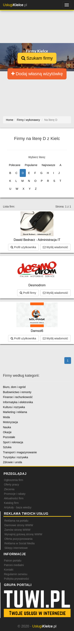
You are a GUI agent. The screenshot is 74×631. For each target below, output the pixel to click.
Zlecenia (9, 489)
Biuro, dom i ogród (14, 387)
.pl (15, 5)
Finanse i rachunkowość (18, 397)
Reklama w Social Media (19, 543)
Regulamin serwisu (15, 574)
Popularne (31, 165)
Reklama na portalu (16, 520)
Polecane (14, 165)
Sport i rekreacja (13, 442)
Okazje (7, 432)
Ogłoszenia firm (13, 480)
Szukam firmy (37, 58)
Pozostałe (9, 437)
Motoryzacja (10, 422)
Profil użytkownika (23, 247)
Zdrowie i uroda (12, 462)
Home (9, 119)
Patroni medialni (14, 565)
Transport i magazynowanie (20, 452)
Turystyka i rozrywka (15, 457)
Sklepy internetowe (16, 547)
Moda (6, 417)
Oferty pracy (11, 484)
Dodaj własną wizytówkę (37, 73)
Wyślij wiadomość (55, 247)
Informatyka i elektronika (18, 402)
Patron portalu (12, 560)
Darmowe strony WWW (18, 525)
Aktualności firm (13, 498)
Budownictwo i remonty (17, 392)
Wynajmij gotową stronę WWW (23, 534)
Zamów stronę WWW (17, 529)
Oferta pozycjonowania (18, 538)
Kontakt (8, 569)
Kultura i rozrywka (14, 407)
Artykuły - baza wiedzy (17, 507)
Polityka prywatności (16, 578)
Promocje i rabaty (14, 493)
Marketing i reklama (15, 412)
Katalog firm (11, 502)
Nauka (7, 427)
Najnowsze (48, 165)
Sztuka (7, 447)
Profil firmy (28, 292)
